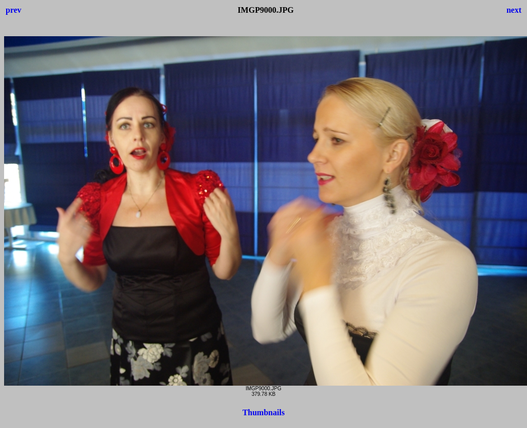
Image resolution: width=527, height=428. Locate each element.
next (514, 10)
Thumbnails (264, 412)
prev (13, 10)
